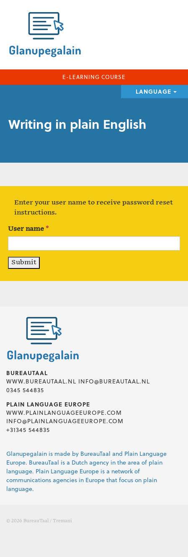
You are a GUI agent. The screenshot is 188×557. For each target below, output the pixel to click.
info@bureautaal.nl (114, 381)
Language (156, 91)
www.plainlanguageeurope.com (64, 412)
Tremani (62, 521)
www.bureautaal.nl (41, 381)
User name (28, 229)
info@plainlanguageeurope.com (65, 420)
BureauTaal (36, 521)
